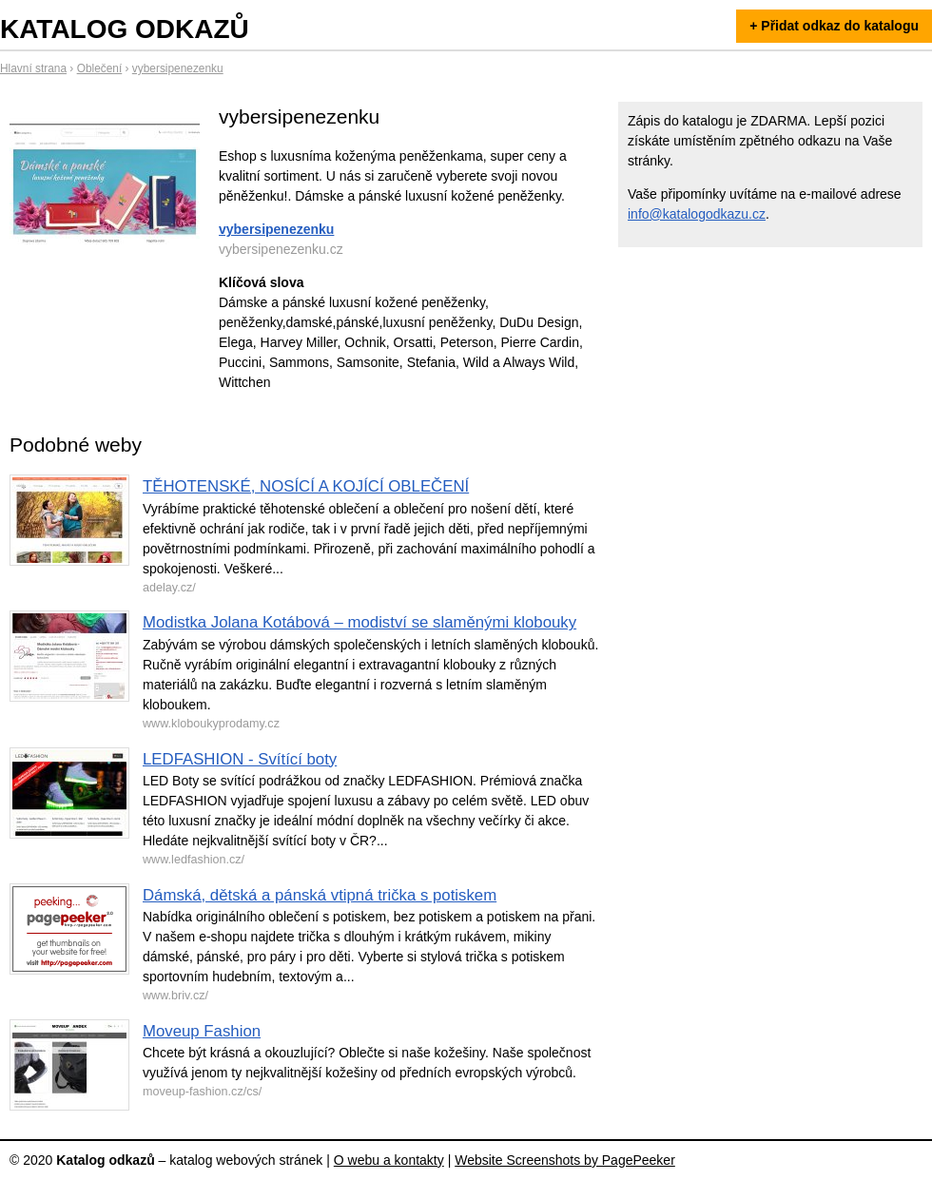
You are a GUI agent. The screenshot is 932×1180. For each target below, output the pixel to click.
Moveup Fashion (202, 1031)
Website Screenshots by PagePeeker (565, 1160)
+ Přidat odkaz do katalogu (834, 25)
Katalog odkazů (124, 29)
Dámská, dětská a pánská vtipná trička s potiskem (319, 895)
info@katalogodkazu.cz (697, 214)
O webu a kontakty (389, 1160)
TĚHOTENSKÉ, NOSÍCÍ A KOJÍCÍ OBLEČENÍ (306, 486)
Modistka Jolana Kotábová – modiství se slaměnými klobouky (359, 622)
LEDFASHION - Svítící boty (240, 759)
